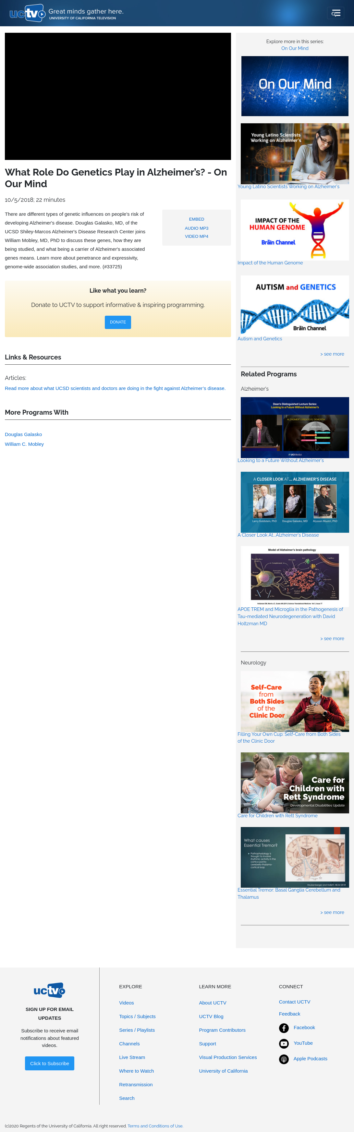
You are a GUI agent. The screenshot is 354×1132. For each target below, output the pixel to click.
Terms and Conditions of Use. (155, 1126)
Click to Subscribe (49, 1063)
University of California (223, 1071)
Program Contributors (222, 1030)
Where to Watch (136, 1071)
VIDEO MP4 (196, 236)
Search (127, 1098)
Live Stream (132, 1057)
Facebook (304, 1027)
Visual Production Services (228, 1057)
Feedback (289, 1013)
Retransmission (136, 1084)
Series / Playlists (137, 1030)
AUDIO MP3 (197, 228)
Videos (126, 1002)
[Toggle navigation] (335, 13)
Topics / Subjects (137, 1016)
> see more (332, 354)
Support (207, 1043)
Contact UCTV (295, 1001)
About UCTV (212, 1002)
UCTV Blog (211, 1016)
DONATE (118, 322)
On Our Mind (295, 48)
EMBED (196, 219)
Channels (129, 1043)
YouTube (303, 1043)
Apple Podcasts (310, 1058)
